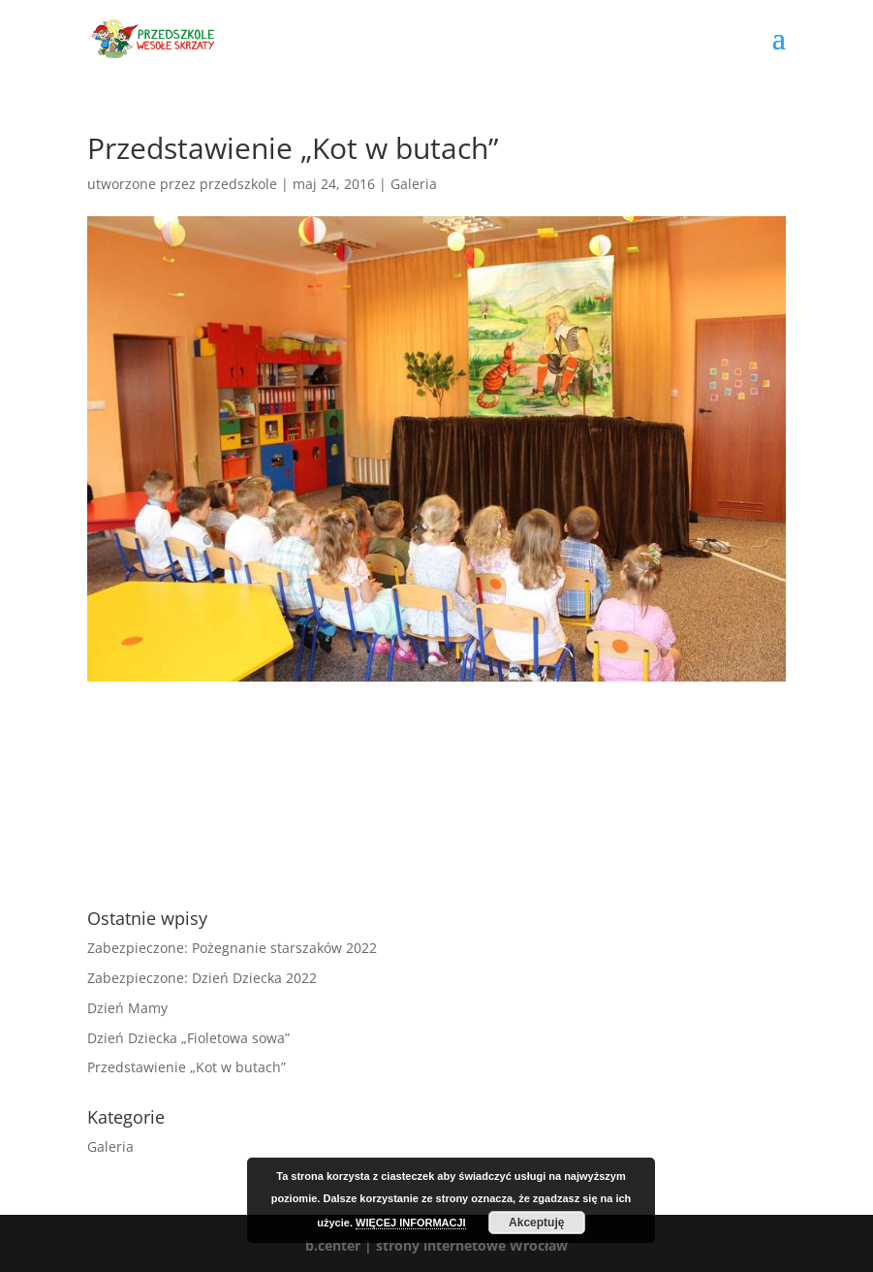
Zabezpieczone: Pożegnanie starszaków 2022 (232, 947)
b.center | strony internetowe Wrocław (436, 1245)
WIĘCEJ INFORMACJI (411, 1222)
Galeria (413, 184)
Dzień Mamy (127, 1008)
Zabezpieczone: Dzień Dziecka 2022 (202, 978)
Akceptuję (536, 1222)
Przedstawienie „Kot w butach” (186, 1067)
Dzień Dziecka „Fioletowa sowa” (188, 1038)
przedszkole (238, 184)
